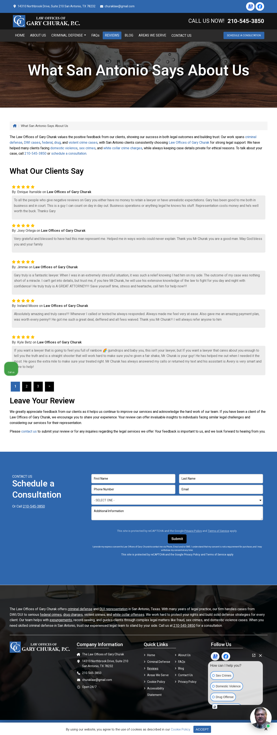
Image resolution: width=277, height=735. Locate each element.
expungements (61, 620)
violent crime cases (83, 142)
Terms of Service (218, 531)
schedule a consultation (68, 153)
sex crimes (87, 148)
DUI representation (113, 609)
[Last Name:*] (221, 478)
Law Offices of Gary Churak (189, 142)
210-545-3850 (35, 153)
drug (57, 142)
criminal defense (80, 609)
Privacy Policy (193, 531)
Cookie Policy (180, 729)
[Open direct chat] (254, 655)
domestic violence (64, 148)
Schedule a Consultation (244, 35)
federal (47, 142)
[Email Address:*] (221, 489)
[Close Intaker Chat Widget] (260, 655)
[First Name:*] (133, 478)
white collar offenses (128, 614)
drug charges (73, 614)
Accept (202, 729)
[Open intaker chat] (214, 707)
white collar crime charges (122, 148)
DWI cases (32, 142)
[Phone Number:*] (133, 489)
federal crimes (51, 614)
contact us (29, 431)
